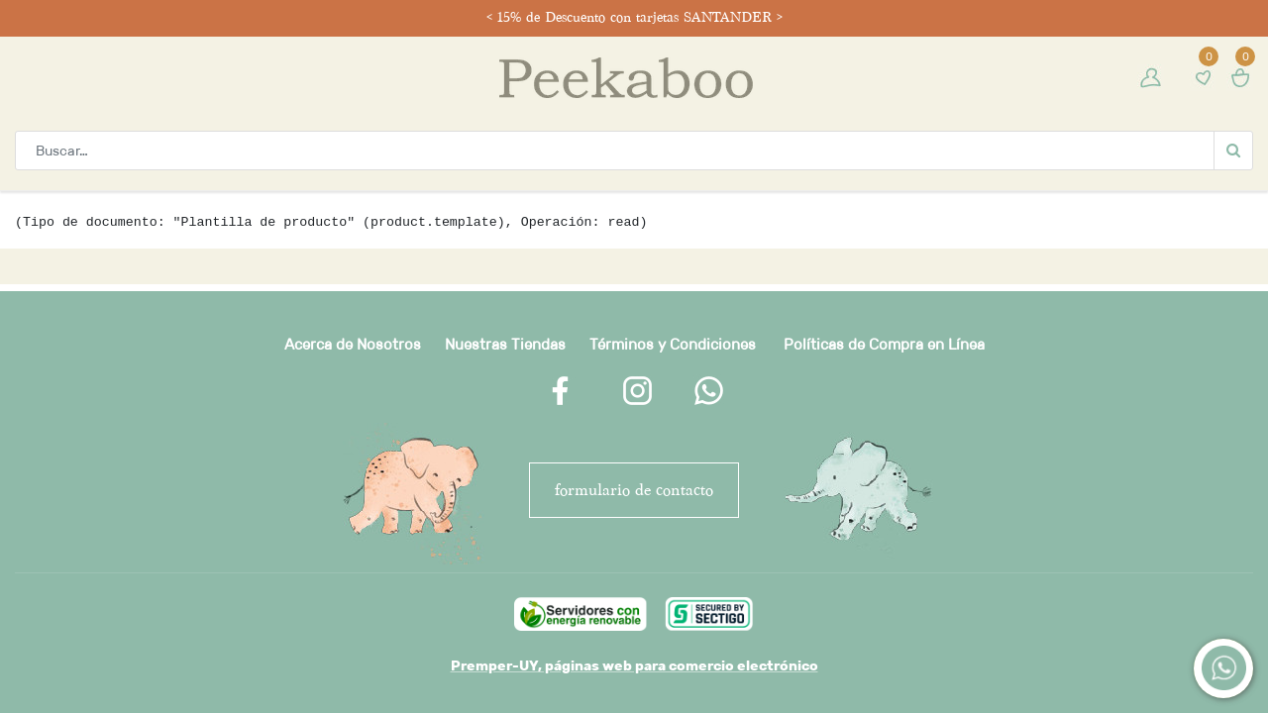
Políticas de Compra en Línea (884, 344)
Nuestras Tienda (501, 344)
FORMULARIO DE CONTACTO (634, 489)
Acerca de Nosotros (352, 344)
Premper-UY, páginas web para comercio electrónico (634, 665)
